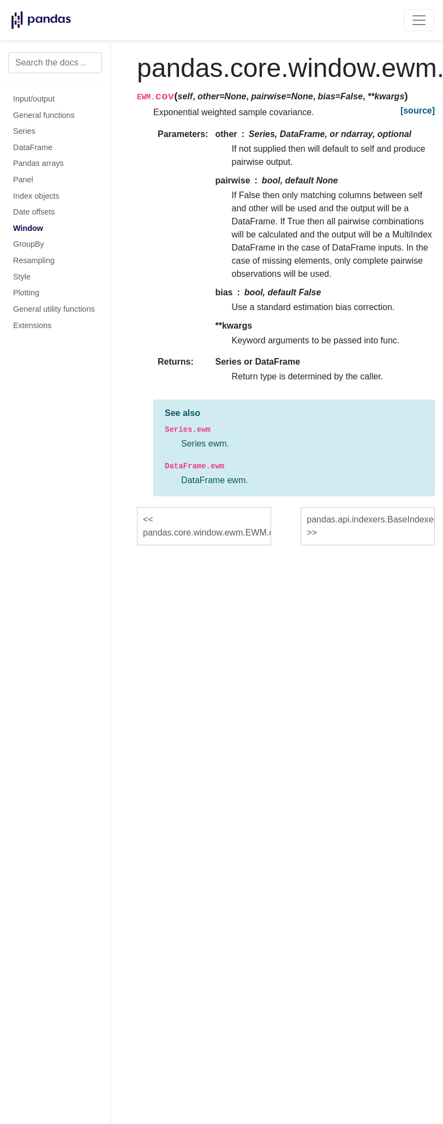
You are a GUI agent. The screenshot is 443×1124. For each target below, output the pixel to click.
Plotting (26, 292)
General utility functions (54, 309)
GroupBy (28, 244)
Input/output (34, 98)
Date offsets (34, 211)
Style (22, 276)
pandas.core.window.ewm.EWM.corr (207, 532)
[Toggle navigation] (419, 20)
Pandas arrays (38, 163)
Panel (23, 179)
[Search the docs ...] (55, 62)
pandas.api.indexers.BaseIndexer (371, 519)
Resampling (34, 260)
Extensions (32, 325)
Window (28, 228)
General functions (44, 115)
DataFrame (32, 147)
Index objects (36, 196)
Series (24, 131)
